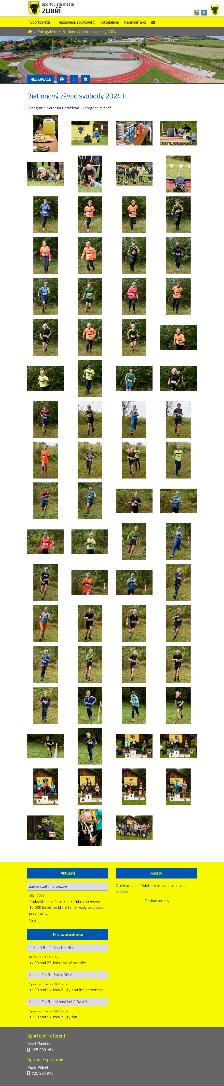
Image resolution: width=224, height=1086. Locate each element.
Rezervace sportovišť (76, 22)
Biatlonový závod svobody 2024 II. (91, 31)
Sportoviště (40, 22)
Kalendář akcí (135, 22)
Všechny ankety (156, 901)
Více (32, 920)
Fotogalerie (109, 22)
